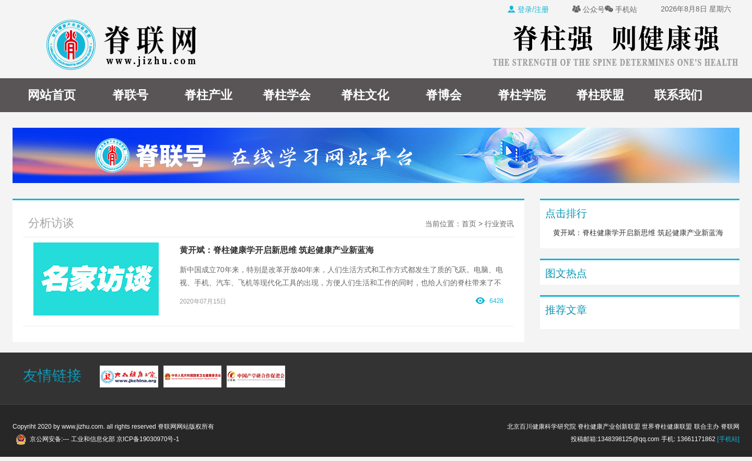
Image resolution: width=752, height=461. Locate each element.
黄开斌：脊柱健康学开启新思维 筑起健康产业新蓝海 (638, 232)
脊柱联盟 (600, 95)
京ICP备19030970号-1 (147, 439)
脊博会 (444, 95)
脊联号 (130, 95)
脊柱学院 (522, 95)
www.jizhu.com (82, 426)
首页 (469, 224)
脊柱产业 (208, 95)
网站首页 (52, 95)
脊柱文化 (365, 95)
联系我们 (678, 95)
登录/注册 (528, 9)
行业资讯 (499, 224)
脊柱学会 (287, 95)
